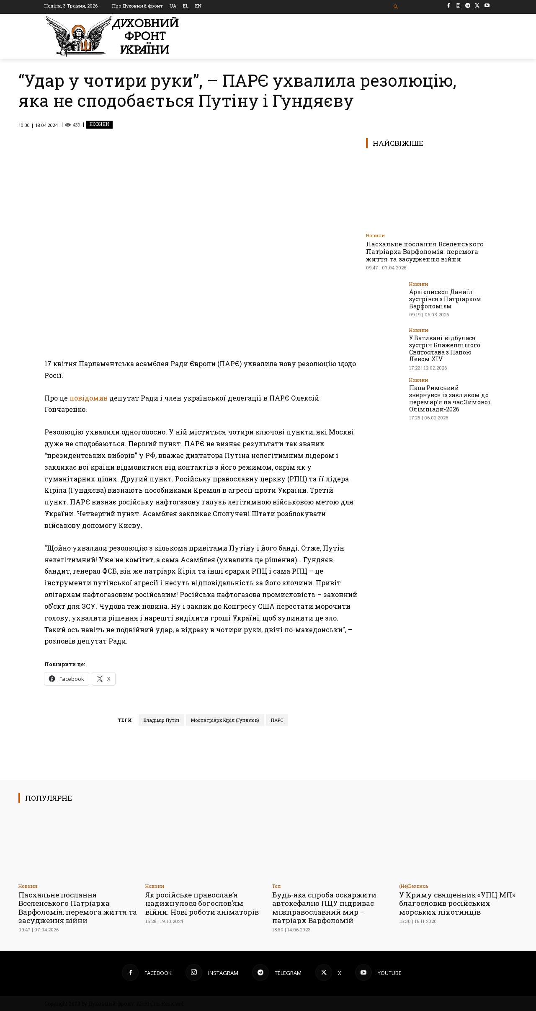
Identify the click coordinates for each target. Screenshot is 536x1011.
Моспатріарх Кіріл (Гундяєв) (225, 720)
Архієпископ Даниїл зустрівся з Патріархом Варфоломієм (445, 299)
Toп (276, 886)
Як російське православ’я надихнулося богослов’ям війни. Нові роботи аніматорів (202, 903)
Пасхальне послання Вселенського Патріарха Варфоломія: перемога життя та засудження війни (425, 251)
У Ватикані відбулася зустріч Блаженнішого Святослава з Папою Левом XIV (444, 348)
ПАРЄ (277, 720)
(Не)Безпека (413, 886)
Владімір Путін (161, 720)
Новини (99, 125)
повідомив (89, 397)
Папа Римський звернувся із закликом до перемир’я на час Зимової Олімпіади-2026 (449, 398)
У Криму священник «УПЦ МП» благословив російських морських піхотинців (457, 903)
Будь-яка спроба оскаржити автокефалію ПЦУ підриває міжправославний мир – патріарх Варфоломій (324, 907)
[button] (396, 7)
